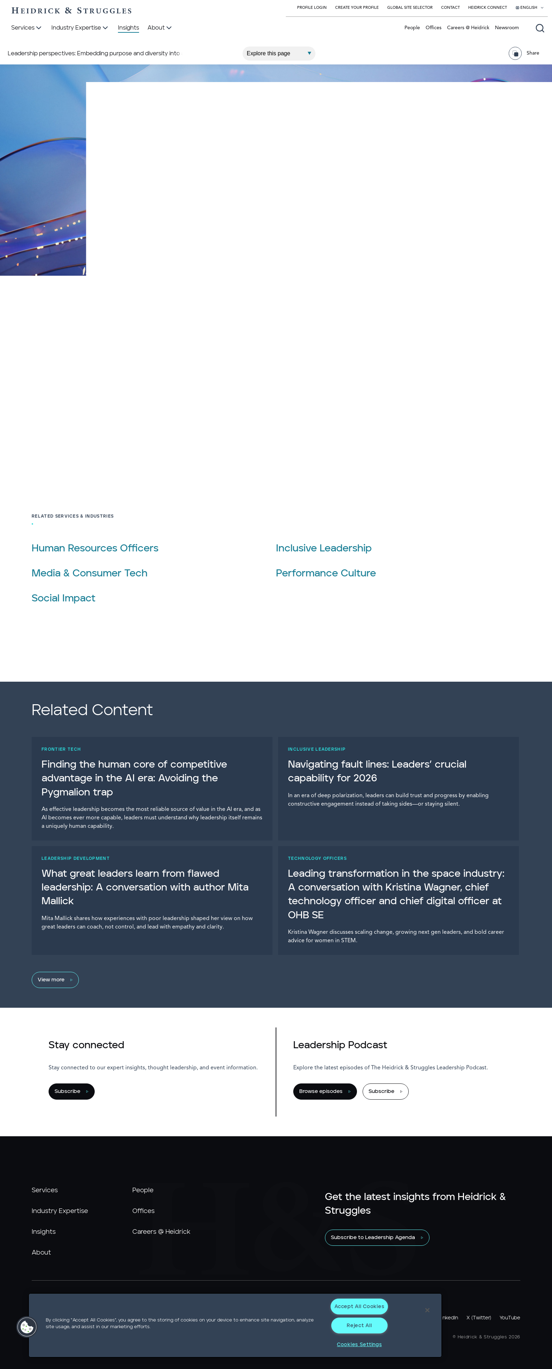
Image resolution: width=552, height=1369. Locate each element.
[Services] (27, 28)
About (41, 1253)
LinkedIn (448, 1317)
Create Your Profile (357, 8)
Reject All (359, 1325)
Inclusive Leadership (324, 549)
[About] (160, 28)
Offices (433, 27)
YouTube (510, 1317)
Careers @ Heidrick (468, 27)
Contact (450, 8)
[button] (27, 1327)
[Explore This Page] (279, 48)
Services (45, 1190)
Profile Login (312, 8)
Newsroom (507, 27)
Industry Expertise (60, 1211)
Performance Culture (326, 574)
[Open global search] (540, 28)
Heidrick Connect (487, 8)
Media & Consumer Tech (90, 574)
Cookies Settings (359, 1344)
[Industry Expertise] (80, 28)
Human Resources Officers (95, 549)
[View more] (272, 980)
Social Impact (63, 599)
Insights (44, 1232)
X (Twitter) (478, 1317)
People (412, 27)
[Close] (427, 1310)
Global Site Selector (410, 8)
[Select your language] (529, 8)
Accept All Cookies (359, 1306)
